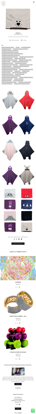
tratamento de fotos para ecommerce (21, 83)
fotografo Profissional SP (7, 79)
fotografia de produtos (6, 49)
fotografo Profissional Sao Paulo (26, 77)
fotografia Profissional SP (7, 71)
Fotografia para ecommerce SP (26, 64)
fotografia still (17, 71)
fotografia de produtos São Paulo (26, 56)
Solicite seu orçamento (18, 243)
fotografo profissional (19, 74)
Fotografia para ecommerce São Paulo (9, 64)
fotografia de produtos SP (7, 58)
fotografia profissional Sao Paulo (26, 69)
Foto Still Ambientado (25, 47)
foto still (17, 47)
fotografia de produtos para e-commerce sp (11, 55)
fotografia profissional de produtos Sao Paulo (11, 68)
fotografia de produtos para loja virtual (9, 56)
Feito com (18, 412)
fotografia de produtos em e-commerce (10, 50)
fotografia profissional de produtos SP (9, 69)
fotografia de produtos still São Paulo (9, 60)
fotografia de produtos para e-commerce (10, 52)
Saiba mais (18, 384)
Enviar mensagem (18, 399)
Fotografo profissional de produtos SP (9, 77)
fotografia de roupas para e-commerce (20, 61)
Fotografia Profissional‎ (6, 66)
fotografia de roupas (6, 61)
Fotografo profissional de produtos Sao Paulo (11, 75)
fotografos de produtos (6, 80)
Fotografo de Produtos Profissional (20, 72)
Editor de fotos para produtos (8, 47)
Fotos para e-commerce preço (24, 82)
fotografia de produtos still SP (25, 60)
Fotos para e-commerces (7, 83)
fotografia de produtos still (20, 58)
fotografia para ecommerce (7, 63)
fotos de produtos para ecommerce (9, 82)
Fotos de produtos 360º (18, 80)
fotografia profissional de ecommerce (20, 66)
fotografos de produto (18, 79)
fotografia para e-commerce (20, 63)
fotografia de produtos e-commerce (20, 49)
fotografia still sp (25, 71)
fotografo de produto (6, 72)
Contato (18, 408)
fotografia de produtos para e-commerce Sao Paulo (12, 53)
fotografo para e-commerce (7, 74)
